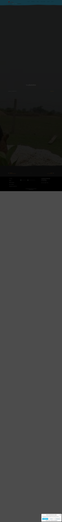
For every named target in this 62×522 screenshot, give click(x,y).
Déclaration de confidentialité (54, 520)
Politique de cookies (48, 520)
